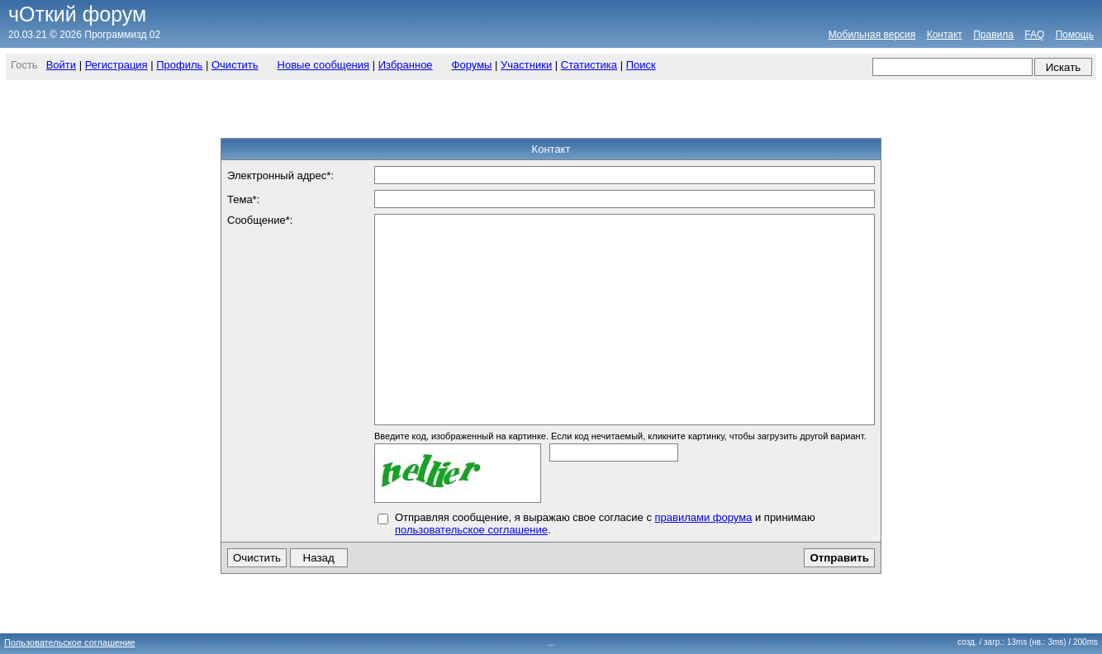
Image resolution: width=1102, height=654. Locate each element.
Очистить (235, 65)
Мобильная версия (872, 34)
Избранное (405, 65)
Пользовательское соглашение (69, 642)
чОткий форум (77, 14)
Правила (993, 34)
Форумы (472, 65)
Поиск (641, 65)
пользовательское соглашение (471, 530)
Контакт (944, 34)
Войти (61, 65)
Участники (526, 65)
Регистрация (116, 65)
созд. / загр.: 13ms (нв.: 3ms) (1027, 642)
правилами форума (704, 517)
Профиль (179, 65)
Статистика (589, 65)
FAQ (1034, 34)
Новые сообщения (324, 65)
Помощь (1075, 34)
